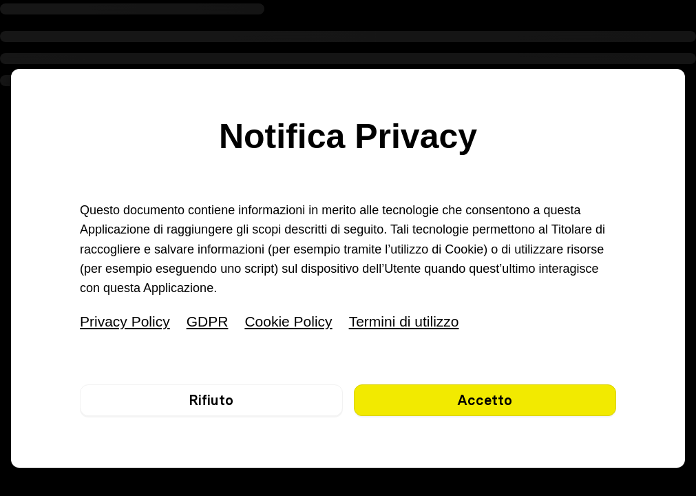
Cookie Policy (288, 321)
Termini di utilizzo (404, 321)
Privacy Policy (125, 321)
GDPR (208, 321)
